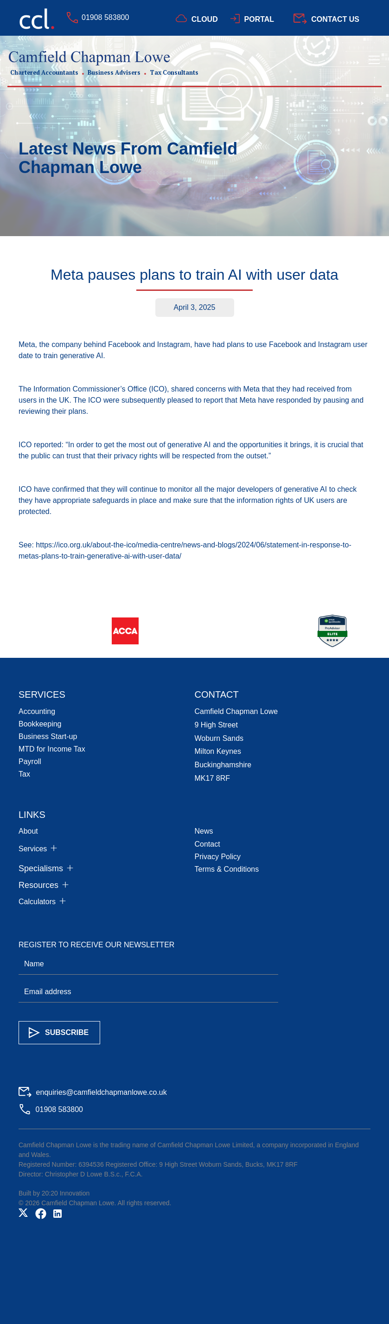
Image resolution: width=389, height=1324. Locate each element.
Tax (24, 774)
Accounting (37, 711)
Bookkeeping (40, 724)
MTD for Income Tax (52, 749)
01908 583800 (105, 17)
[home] (102, 63)
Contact (207, 844)
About (28, 831)
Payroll (30, 761)
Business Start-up (48, 736)
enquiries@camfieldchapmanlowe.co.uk (101, 1092)
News (204, 831)
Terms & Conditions (227, 869)
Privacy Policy (218, 857)
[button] (372, 63)
